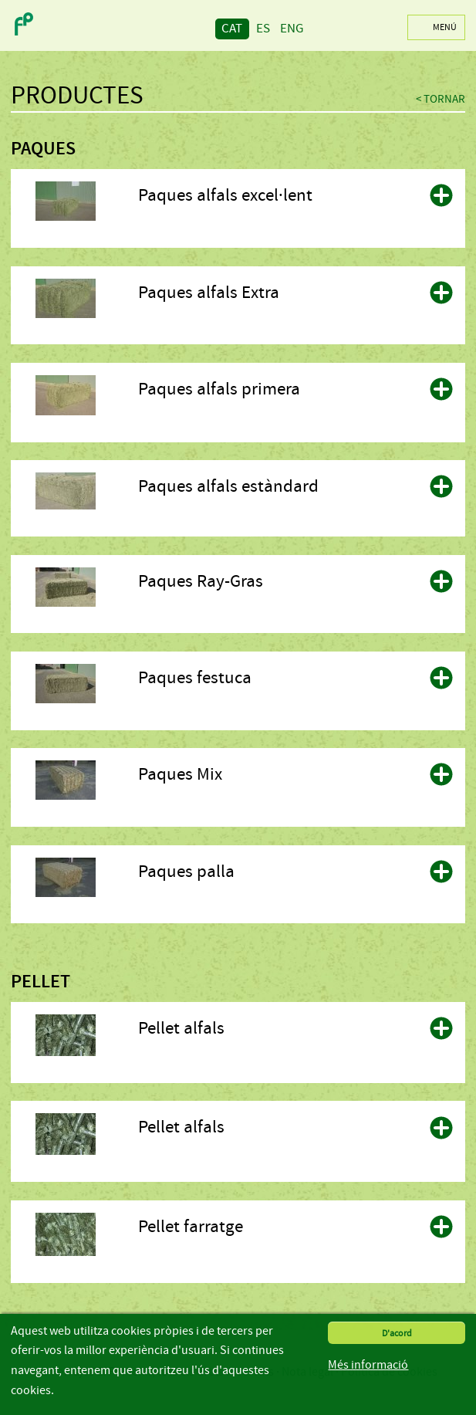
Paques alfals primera (219, 389)
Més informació (368, 1365)
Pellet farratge (190, 1226)
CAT (231, 28)
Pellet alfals (181, 1028)
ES (263, 28)
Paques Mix (180, 774)
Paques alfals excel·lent (225, 195)
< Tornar (440, 99)
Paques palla (186, 871)
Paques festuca (195, 677)
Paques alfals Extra (208, 292)
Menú (445, 27)
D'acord (397, 1333)
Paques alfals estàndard (228, 486)
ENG (291, 28)
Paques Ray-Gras (200, 581)
